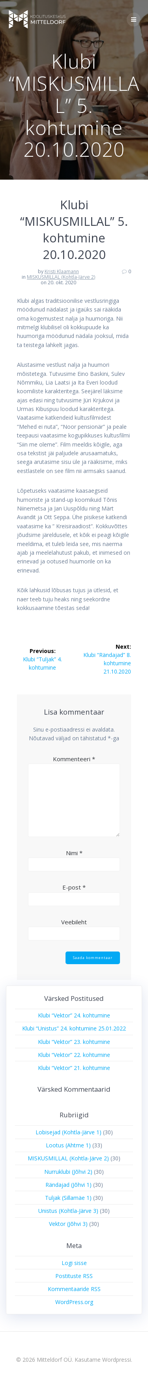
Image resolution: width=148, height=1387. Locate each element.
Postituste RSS (74, 1276)
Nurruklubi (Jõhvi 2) (68, 1171)
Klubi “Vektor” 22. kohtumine (74, 1055)
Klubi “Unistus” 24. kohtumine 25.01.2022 (74, 1028)
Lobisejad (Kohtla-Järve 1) (68, 1132)
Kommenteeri (74, 759)
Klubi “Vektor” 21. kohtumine (74, 1068)
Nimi (74, 853)
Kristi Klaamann (62, 271)
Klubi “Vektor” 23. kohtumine (74, 1041)
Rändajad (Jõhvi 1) (68, 1184)
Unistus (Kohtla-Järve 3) (68, 1210)
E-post (74, 887)
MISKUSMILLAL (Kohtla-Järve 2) (61, 277)
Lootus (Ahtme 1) (68, 1145)
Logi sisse (74, 1263)
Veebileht (74, 922)
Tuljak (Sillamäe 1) (68, 1197)
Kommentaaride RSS (74, 1289)
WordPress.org (74, 1302)
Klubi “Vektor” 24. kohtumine (74, 1015)
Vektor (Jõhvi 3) (68, 1223)
